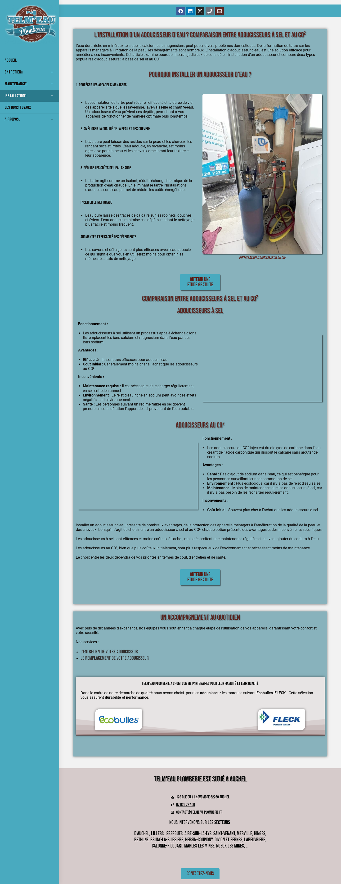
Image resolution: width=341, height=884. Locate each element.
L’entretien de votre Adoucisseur (109, 652)
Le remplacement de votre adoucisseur (115, 658)
